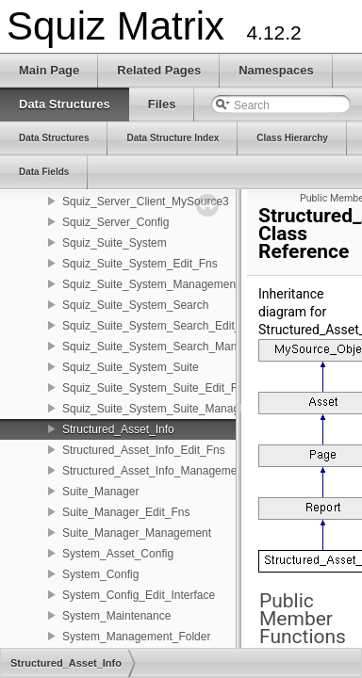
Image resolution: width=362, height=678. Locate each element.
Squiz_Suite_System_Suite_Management (166, 408)
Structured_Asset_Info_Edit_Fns (143, 450)
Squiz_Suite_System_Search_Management (171, 346)
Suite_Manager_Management (136, 533)
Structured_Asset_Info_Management (154, 470)
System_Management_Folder (136, 636)
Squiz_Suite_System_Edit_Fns (140, 263)
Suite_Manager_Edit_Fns (125, 512)
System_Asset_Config (117, 553)
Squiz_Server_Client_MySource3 (145, 201)
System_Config (100, 574)
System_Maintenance (116, 615)
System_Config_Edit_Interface (138, 595)
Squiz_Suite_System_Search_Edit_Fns (160, 325)
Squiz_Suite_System (114, 243)
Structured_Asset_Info (118, 429)
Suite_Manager (100, 491)
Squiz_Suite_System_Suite (130, 367)
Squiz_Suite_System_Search (135, 305)
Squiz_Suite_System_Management (150, 284)
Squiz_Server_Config (115, 222)
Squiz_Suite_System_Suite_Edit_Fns (156, 388)
